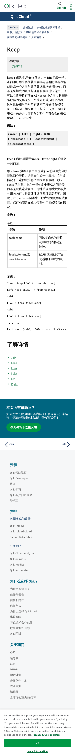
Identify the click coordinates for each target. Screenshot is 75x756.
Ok (37, 742)
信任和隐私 (17, 600)
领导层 (14, 658)
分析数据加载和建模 (48, 27)
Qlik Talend (17, 526)
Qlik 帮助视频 (18, 473)
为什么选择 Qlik (20, 589)
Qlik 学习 (15, 489)
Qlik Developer (19, 478)
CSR (12, 664)
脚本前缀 (36, 37)
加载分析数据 (14, 32)
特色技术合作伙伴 (21, 622)
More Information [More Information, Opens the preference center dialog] (37, 751)
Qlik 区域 (15, 633)
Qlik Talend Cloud (21, 531)
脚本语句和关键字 (17, 37)
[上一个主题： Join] (20, 444)
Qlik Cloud (21, 16)
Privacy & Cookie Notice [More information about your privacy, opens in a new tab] (47, 734)
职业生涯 (15, 686)
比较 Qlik (15, 617)
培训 (13, 484)
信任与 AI (16, 605)
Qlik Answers (18, 559)
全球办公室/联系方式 (23, 697)
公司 (13, 652)
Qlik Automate (19, 570)
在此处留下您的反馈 (23, 427)
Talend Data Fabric (21, 537)
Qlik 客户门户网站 (21, 495)
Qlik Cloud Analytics (22, 553)
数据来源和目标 (20, 628)
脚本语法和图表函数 (37, 32)
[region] (37, 732)
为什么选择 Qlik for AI (23, 611)
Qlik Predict (17, 564)
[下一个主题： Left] (55, 444)
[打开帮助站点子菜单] (6, 17)
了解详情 (16, 66)
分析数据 (28, 27)
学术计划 (15, 675)
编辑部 (14, 692)
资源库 (14, 500)
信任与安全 (17, 594)
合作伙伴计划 (18, 680)
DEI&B (14, 669)
